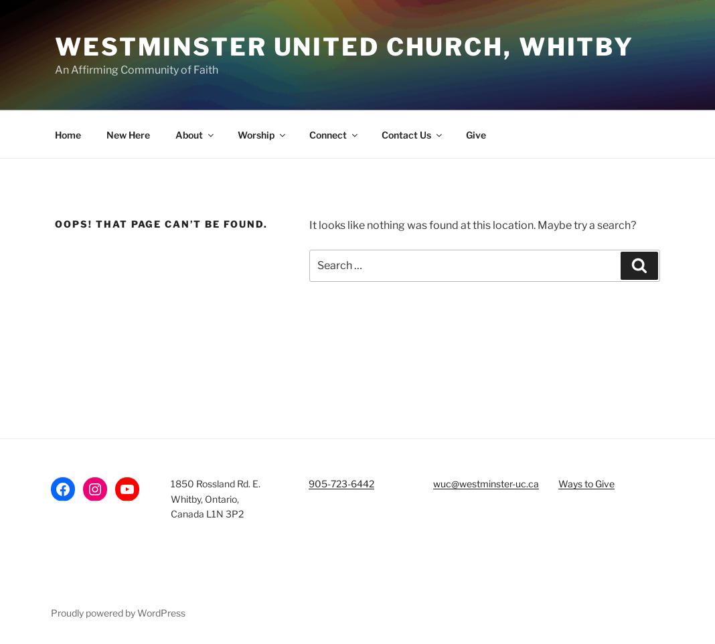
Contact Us (413, 135)
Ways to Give (586, 483)
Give (476, 135)
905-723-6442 (341, 483)
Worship (262, 135)
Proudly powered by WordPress (118, 613)
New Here (128, 135)
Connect (334, 135)
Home (68, 135)
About (195, 135)
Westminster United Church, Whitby (344, 47)
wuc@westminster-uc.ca (486, 483)
